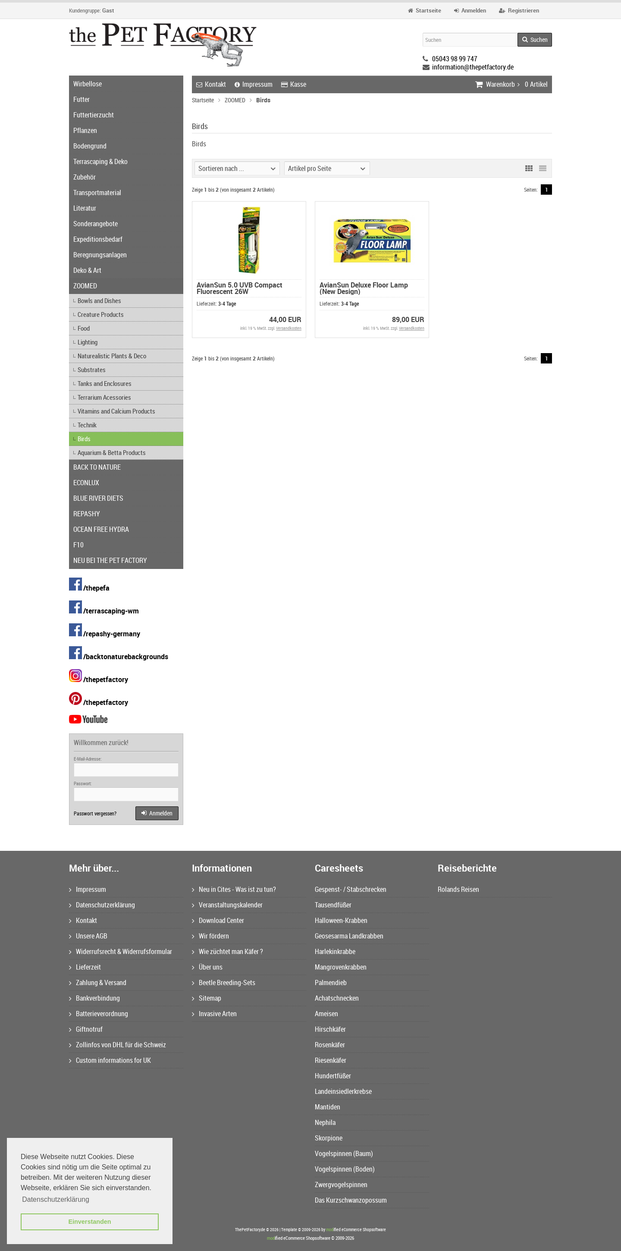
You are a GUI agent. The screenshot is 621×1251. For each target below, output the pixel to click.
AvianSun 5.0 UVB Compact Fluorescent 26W (239, 288)
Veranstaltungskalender (227, 905)
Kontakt (211, 84)
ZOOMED (85, 286)
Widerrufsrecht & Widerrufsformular (120, 951)
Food (84, 328)
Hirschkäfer (330, 1029)
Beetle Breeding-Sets (223, 982)
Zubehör (84, 177)
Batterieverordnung (98, 1013)
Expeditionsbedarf (97, 239)
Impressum (254, 84)
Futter (81, 99)
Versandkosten (288, 328)
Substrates (92, 369)
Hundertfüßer (333, 1075)
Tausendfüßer (333, 905)
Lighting (87, 342)
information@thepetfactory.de (473, 67)
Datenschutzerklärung (102, 905)
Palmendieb (331, 982)
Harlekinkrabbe (335, 951)
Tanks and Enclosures (105, 383)
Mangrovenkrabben (341, 967)
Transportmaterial (97, 192)
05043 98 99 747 (454, 58)
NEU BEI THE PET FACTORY (110, 560)
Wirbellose (87, 83)
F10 (78, 545)
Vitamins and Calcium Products (116, 411)
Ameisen (326, 1013)
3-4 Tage (227, 303)
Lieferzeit (85, 967)
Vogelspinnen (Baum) (344, 1153)
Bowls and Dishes (99, 300)
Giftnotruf (86, 1029)
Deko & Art (87, 270)
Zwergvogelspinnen (341, 1184)
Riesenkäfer (330, 1060)
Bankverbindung (94, 998)
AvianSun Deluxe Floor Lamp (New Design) (364, 288)
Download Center (218, 920)
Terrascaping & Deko (100, 161)
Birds (84, 438)
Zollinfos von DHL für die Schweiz (117, 1044)
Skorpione (328, 1138)
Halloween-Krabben (341, 920)
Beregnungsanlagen (100, 254)
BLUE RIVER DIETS (98, 498)
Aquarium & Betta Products (112, 452)
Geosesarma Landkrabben (349, 936)
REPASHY (86, 513)
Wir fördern (210, 936)
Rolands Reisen (458, 889)
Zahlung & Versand (97, 982)
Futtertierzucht (93, 115)
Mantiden (327, 1107)
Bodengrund (90, 146)
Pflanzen (85, 130)
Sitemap (206, 998)
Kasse (293, 84)
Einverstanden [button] (89, 1221)
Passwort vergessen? (95, 813)
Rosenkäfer (330, 1044)
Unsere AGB (88, 936)
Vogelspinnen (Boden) (345, 1169)
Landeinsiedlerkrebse (343, 1091)
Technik (87, 424)
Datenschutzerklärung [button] (55, 1199)
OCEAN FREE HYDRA (101, 529)
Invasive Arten (214, 1013)
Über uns (207, 967)
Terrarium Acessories (104, 397)
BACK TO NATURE (97, 467)
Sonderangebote (95, 223)
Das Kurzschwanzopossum (351, 1200)
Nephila (325, 1122)
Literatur (84, 208)
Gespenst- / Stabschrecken (350, 889)
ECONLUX (86, 482)
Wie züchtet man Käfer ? (227, 951)
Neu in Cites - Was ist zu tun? (234, 889)
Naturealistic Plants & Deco (112, 355)
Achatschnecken (337, 998)
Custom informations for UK (110, 1060)
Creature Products (101, 314)
